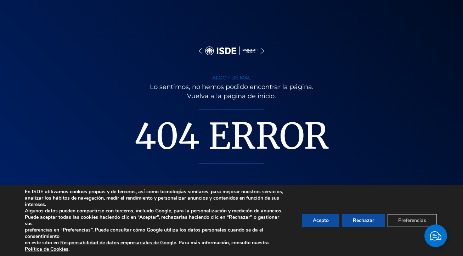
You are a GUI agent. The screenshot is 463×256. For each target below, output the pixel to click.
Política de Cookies (46, 249)
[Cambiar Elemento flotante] (435, 235)
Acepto (321, 220)
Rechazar (363, 220)
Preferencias (412, 220)
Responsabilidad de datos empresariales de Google (118, 242)
